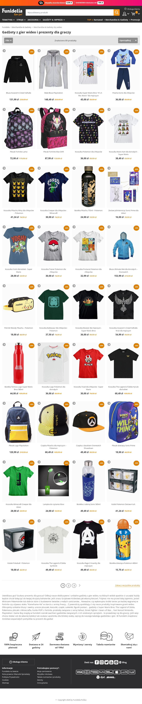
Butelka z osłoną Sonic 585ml (88, 504)
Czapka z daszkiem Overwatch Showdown (88, 447)
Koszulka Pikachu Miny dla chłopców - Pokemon (19, 211)
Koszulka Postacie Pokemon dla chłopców (88, 270)
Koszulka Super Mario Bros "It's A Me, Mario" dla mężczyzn (88, 94)
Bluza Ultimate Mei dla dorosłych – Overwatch (123, 270)
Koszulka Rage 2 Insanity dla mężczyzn (88, 564)
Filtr (7, 40)
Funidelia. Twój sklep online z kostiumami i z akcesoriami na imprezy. (12, 12)
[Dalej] (79, 585)
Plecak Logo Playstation (18, 445)
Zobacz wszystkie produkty (127, 585)
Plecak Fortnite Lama (18, 151)
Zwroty (40, 680)
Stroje (20, 19)
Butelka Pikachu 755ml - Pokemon (88, 210)
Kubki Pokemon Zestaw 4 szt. (123, 504)
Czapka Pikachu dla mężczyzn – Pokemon (53, 447)
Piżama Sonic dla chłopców (123, 93)
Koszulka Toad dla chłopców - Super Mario (88, 388)
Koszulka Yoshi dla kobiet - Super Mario (18, 270)
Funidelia (6, 27)
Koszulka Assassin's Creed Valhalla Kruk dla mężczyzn (123, 329)
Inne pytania (42, 683)
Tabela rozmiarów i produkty (49, 677)
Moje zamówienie (44, 671)
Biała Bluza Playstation (53, 93)
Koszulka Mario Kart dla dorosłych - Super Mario (123, 153)
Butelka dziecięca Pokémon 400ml (123, 563)
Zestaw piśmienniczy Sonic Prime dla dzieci (123, 211)
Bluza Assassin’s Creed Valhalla (18, 93)
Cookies (5, 680)
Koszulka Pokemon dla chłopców (88, 151)
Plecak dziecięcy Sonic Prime (123, 445)
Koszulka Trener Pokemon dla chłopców (53, 270)
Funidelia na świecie (10, 671)
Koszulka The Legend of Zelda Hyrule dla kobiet (123, 388)
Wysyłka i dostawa (44, 674)
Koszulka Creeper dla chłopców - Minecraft (53, 211)
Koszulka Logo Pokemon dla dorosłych (53, 388)
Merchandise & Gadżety (21, 27)
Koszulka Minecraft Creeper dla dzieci (18, 505)
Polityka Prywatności (10, 677)
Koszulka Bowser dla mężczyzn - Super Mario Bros (88, 329)
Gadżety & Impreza (53, 19)
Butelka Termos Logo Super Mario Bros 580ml (19, 388)
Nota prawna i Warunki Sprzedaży (16, 674)
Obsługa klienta (18, 661)
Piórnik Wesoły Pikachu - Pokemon (18, 328)
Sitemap (5, 683)
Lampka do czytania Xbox (53, 504)
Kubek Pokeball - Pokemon (18, 563)
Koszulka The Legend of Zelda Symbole (53, 564)
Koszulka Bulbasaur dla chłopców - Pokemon (53, 329)
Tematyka (7, 19)
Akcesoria (33, 19)
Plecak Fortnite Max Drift (53, 151)
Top (89, 19)
